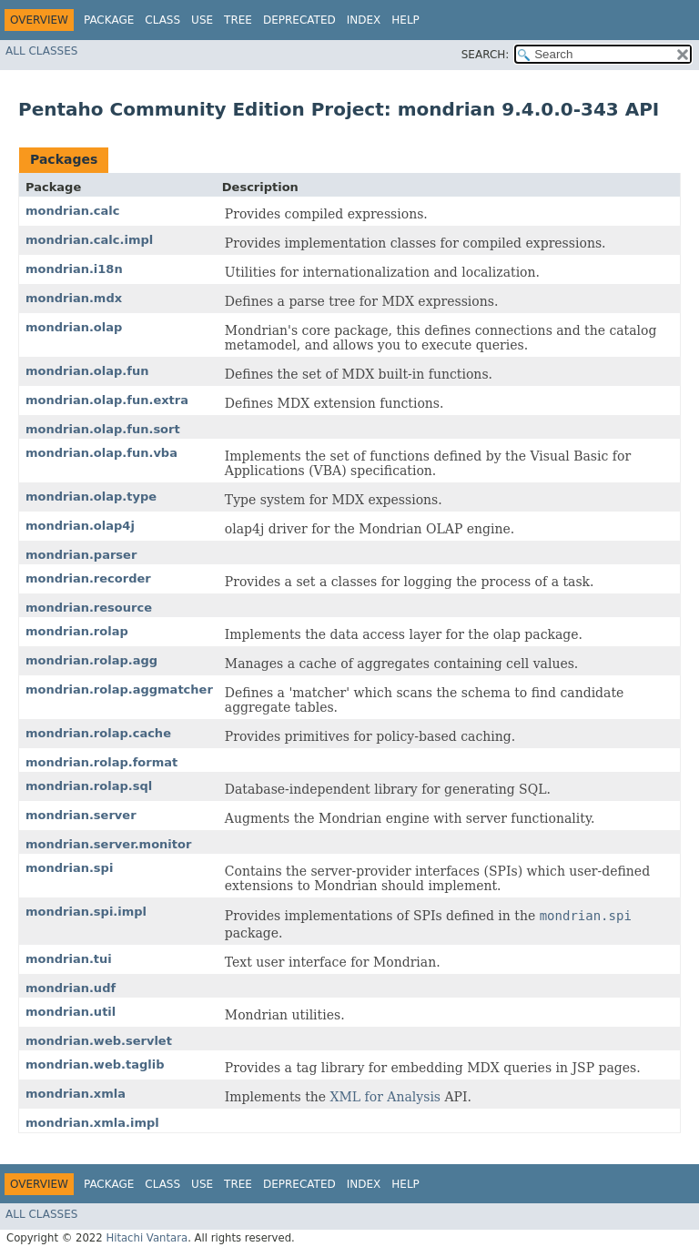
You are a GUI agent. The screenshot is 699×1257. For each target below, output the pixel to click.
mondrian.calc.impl (89, 240)
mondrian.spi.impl (86, 911)
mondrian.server (81, 815)
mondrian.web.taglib (94, 1064)
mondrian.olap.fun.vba (101, 453)
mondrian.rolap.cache (98, 733)
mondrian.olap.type (91, 496)
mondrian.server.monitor (108, 844)
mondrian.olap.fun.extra (106, 400)
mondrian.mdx (73, 298)
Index (364, 20)
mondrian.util (70, 1012)
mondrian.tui (68, 959)
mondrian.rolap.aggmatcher (119, 689)
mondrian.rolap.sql (88, 786)
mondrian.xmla (75, 1093)
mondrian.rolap (76, 631)
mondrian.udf (70, 988)
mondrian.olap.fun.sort (102, 429)
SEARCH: (485, 54)
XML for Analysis (385, 1097)
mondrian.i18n (74, 269)
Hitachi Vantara (146, 1238)
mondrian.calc (72, 211)
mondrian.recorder (88, 578)
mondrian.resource (88, 607)
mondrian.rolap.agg (91, 660)
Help (405, 20)
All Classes (41, 51)
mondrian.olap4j (80, 525)
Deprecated (299, 20)
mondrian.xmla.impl (92, 1123)
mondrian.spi (69, 868)
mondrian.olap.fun (86, 371)
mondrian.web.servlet (98, 1041)
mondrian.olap (73, 327)
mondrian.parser (81, 555)
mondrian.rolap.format (101, 762)
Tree (238, 20)
